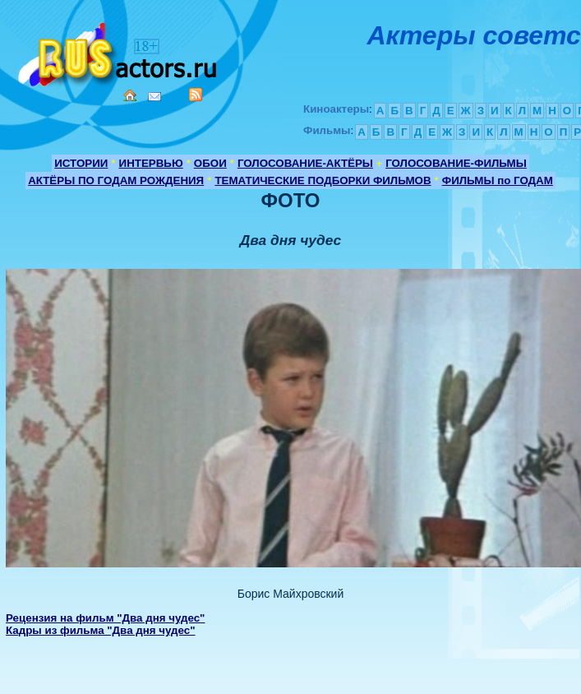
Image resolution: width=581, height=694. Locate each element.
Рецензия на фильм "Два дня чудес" (105, 618)
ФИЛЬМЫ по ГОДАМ (497, 180)
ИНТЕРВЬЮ (151, 163)
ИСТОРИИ (81, 163)
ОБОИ (210, 163)
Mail (154, 96)
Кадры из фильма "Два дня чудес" (100, 630)
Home (129, 95)
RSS (195, 94)
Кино (119, 51)
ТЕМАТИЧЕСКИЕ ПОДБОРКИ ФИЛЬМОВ (322, 180)
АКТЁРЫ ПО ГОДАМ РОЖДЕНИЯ (116, 180)
